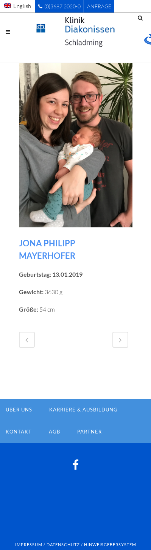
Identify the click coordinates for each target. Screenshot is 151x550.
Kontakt (19, 432)
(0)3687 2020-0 (59, 6)
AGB (54, 432)
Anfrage (99, 6)
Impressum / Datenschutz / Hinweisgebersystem (75, 544)
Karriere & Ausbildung (83, 410)
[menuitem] (17, 5)
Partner (89, 432)
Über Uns (19, 410)
